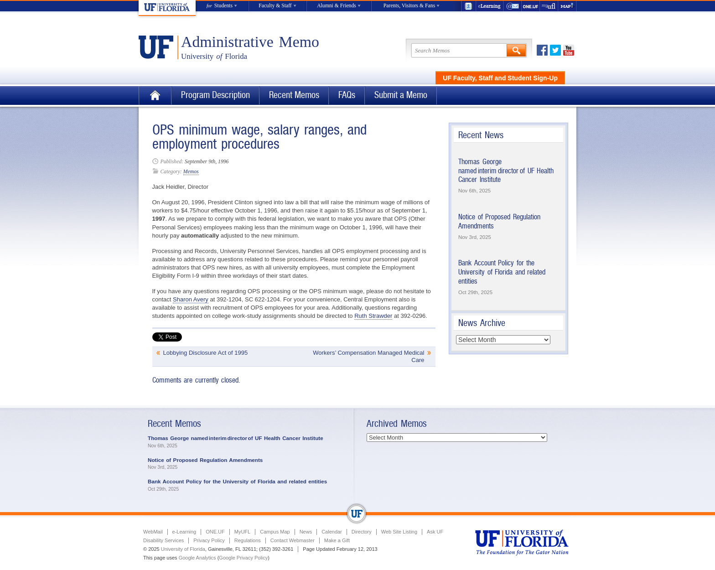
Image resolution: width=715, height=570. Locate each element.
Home (155, 95)
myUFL (549, 6)
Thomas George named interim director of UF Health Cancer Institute (506, 170)
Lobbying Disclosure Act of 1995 (205, 352)
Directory (362, 531)
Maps (567, 6)
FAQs (346, 95)
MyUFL (242, 531)
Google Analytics (197, 557)
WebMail (512, 6)
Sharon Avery (190, 299)
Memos (191, 172)
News (306, 531)
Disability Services (163, 540)
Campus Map (275, 531)
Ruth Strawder (373, 315)
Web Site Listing (399, 531)
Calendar (331, 531)
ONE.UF (531, 6)
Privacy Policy (208, 540)
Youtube (568, 50)
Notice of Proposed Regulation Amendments (205, 460)
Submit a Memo (400, 95)
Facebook (542, 50)
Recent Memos (294, 95)
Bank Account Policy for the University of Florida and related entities (501, 272)
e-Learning (489, 6)
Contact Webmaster (292, 540)
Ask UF (435, 531)
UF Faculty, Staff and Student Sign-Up (500, 78)
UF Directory (468, 6)
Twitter (555, 50)
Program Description (215, 95)
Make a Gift (337, 540)
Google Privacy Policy (243, 557)
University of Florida (183, 549)
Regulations (247, 540)
